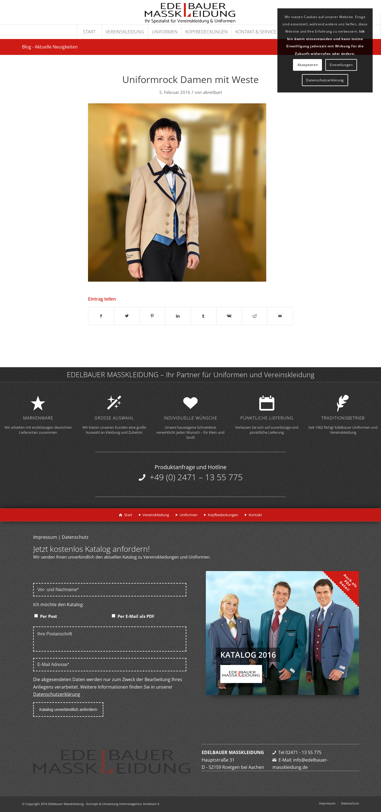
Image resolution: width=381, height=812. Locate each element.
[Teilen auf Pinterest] (152, 316)
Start (128, 514)
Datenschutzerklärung (56, 694)
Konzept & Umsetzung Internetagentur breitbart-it (122, 804)
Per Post (48, 616)
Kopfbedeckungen (223, 514)
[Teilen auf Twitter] (127, 316)
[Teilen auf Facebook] (101, 316)
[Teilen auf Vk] (229, 316)
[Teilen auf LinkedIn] (177, 316)
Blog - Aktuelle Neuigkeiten (50, 47)
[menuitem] (89, 32)
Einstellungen (341, 64)
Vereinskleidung (156, 514)
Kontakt (255, 514)
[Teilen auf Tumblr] (203, 316)
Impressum (45, 537)
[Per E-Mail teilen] (280, 316)
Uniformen (188, 514)
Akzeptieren (307, 64)
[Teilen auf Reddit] (254, 316)
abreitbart (212, 92)
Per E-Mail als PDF (136, 616)
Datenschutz (75, 537)
